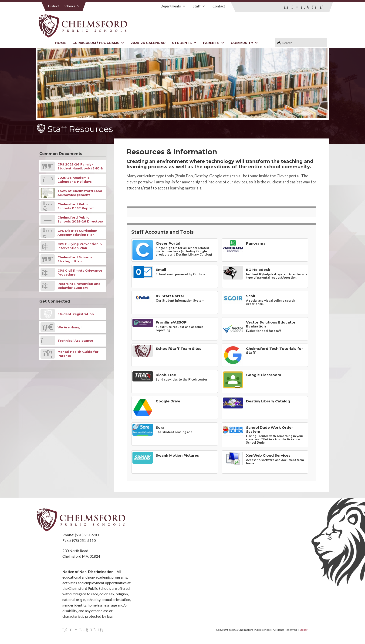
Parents (213, 43)
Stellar (304, 629)
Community (244, 43)
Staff (199, 6)
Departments (173, 6)
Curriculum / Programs (98, 43)
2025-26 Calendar (148, 43)
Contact (219, 6)
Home (60, 43)
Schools (72, 6)
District (53, 6)
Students (184, 43)
